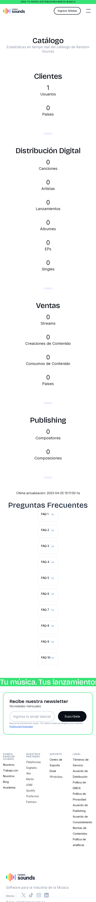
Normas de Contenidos (80, 830)
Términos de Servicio (81, 762)
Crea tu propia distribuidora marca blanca (48, 2)
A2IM (29, 784)
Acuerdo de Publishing (80, 808)
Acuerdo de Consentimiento (82, 819)
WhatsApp (56, 776)
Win (28, 773)
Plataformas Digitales (33, 764)
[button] (88, 10)
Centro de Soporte (56, 762)
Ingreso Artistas (67, 10)
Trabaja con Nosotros (10, 773)
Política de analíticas (79, 842)
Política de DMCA (79, 785)
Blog (6, 781)
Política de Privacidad (21, 726)
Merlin (30, 779)
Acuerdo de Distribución (80, 773)
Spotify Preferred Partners (32, 796)
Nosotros (8, 764)
